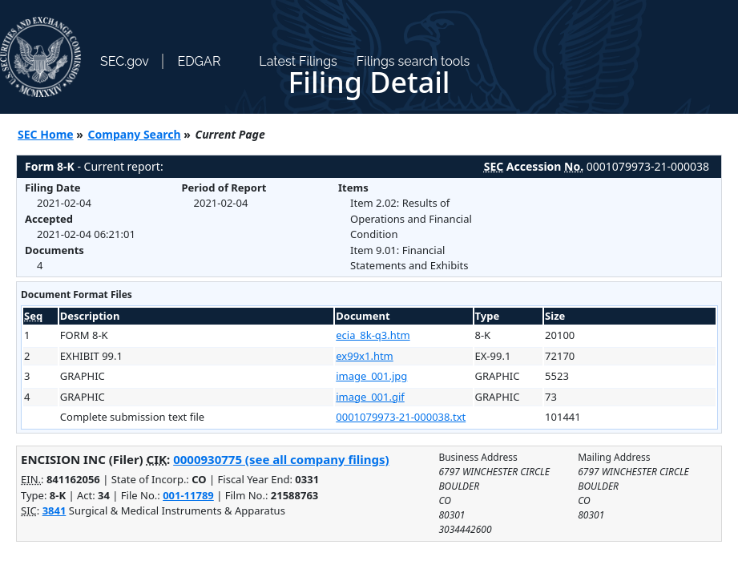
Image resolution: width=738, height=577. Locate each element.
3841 (54, 510)
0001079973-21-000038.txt (401, 417)
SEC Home (46, 134)
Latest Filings (298, 61)
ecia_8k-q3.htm (372, 335)
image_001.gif (370, 396)
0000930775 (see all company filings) (281, 459)
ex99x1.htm (364, 356)
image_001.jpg (371, 376)
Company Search (134, 134)
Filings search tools (413, 61)
